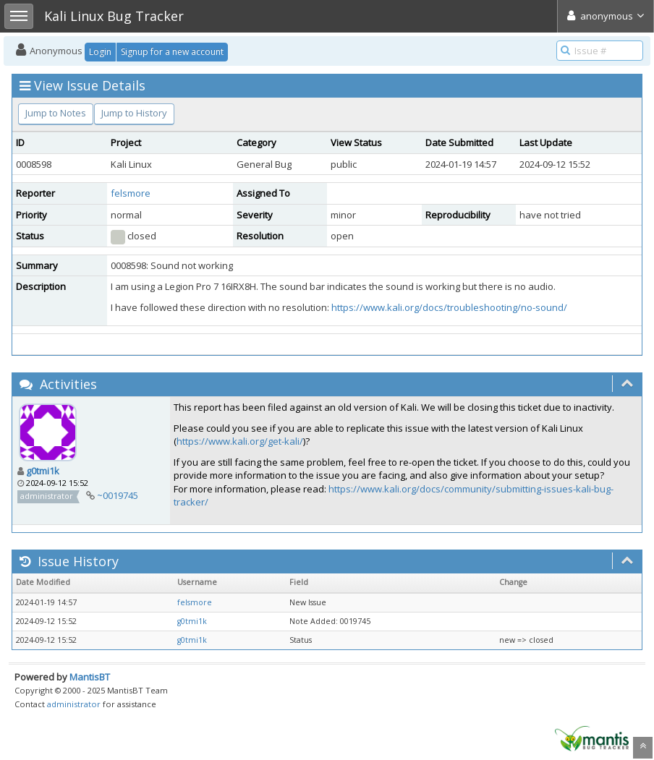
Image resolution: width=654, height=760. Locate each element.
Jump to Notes (55, 112)
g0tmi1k (42, 470)
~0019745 (117, 495)
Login (100, 52)
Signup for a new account (172, 52)
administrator (74, 704)
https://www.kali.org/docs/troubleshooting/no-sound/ (449, 307)
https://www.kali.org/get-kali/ (240, 441)
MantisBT (89, 676)
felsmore (130, 193)
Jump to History (134, 112)
